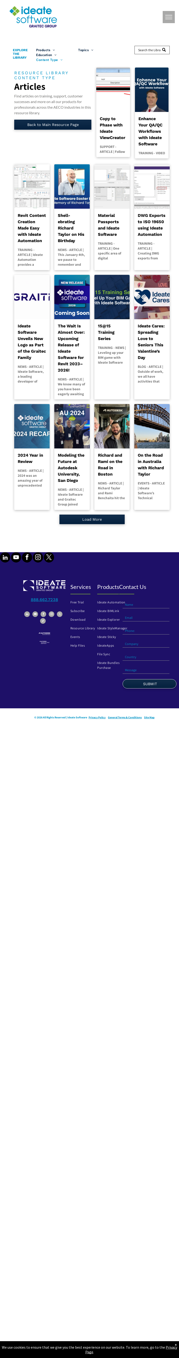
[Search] (152, 50)
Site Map (149, 717)
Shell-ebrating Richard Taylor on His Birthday (71, 228)
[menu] (169, 17)
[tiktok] (43, 621)
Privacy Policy (97, 717)
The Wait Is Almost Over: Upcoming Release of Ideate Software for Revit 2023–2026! (71, 348)
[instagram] (38, 558)
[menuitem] (57, 50)
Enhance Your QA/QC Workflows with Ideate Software (150, 131)
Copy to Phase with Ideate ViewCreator (112, 128)
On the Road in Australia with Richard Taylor (151, 465)
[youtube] (16, 558)
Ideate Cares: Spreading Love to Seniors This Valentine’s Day (151, 341)
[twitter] (49, 558)
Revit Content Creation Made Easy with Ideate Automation (32, 228)
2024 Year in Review (30, 458)
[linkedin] (5, 558)
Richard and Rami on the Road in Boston (110, 465)
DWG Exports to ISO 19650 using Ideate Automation (151, 225)
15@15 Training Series (106, 332)
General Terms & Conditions (125, 717)
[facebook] (27, 558)
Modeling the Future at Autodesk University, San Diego (71, 468)
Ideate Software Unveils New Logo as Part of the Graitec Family (32, 341)
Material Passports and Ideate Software (108, 225)
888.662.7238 (44, 599)
